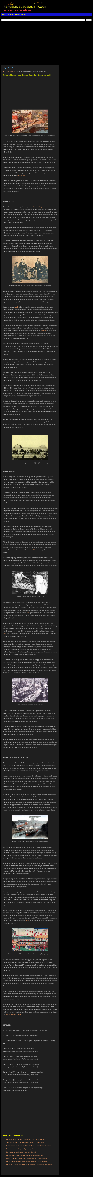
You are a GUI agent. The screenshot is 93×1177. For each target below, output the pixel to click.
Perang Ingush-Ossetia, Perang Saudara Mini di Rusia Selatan (26, 1161)
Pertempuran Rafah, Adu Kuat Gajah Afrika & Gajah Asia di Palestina (28, 1146)
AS (34, 550)
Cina (28, 613)
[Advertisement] (46, 43)
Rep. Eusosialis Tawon (13, 1014)
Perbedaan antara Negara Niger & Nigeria (19, 1149)
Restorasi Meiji (37, 207)
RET (4, 71)
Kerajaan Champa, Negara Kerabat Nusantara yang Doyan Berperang (29, 1164)
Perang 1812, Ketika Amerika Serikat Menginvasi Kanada (24, 1155)
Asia (8, 71)
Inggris (16, 307)
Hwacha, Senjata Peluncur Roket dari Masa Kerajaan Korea (25, 1139)
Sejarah (12, 71)
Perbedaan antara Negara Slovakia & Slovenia (21, 1152)
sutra (4, 633)
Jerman (43, 330)
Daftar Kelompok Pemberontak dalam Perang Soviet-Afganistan (26, 1158)
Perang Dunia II (22, 175)
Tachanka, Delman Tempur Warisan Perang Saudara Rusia (25, 1143)
